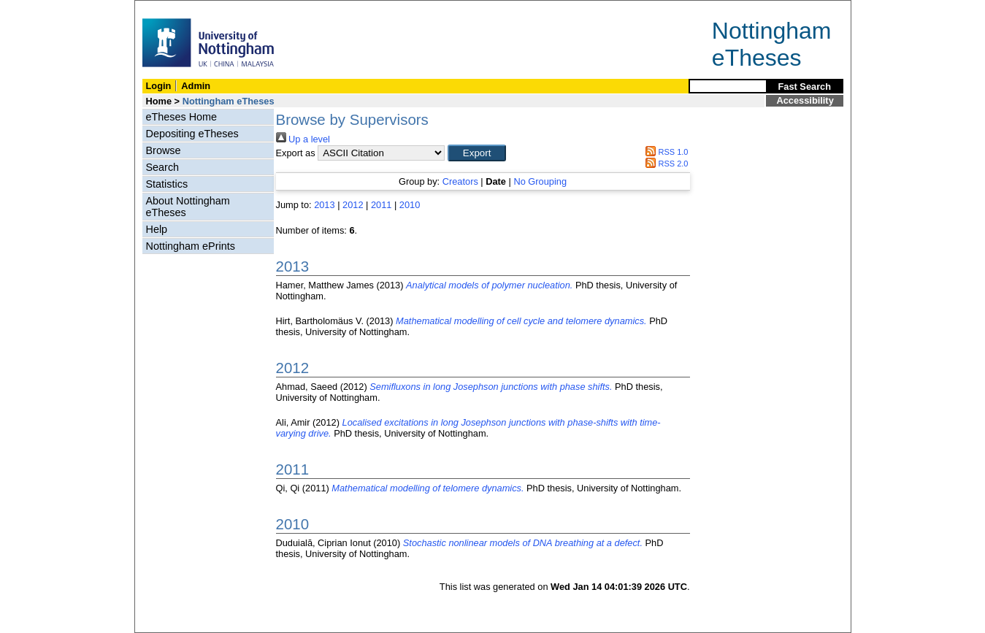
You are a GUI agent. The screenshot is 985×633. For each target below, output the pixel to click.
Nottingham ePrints (190, 246)
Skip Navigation (167, 8)
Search (163, 167)
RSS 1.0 (665, 151)
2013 (324, 204)
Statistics (167, 184)
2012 (352, 204)
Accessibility (805, 100)
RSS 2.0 (665, 163)
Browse (163, 150)
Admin (195, 85)
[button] (477, 153)
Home (159, 101)
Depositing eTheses (192, 133)
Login (159, 85)
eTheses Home (182, 117)
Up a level (303, 139)
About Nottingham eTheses (188, 206)
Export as (295, 152)
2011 (381, 204)
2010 (409, 204)
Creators (460, 181)
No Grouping (540, 181)
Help (157, 229)
